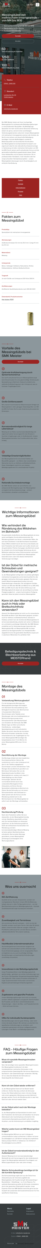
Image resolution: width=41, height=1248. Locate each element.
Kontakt (10, 1214)
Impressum (30, 1211)
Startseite (10, 1211)
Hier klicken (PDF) (8, 299)
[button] (30, 5)
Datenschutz (30, 1214)
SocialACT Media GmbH (26, 1243)
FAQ (20, 195)
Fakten (20, 180)
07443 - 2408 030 (9, 83)
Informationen (20, 188)
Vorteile (20, 184)
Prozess (20, 191)
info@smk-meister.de (11, 109)
